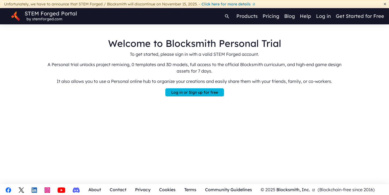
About (94, 189)
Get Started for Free (360, 16)
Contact (118, 189)
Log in (323, 16)
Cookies (167, 189)
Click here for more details (228, 4)
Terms (190, 189)
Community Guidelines (228, 189)
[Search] (227, 16)
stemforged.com (47, 19)
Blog (289, 16)
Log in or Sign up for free (194, 92)
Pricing (271, 16)
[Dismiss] (385, 4)
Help (305, 16)
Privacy (142, 189)
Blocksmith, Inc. (295, 189)
